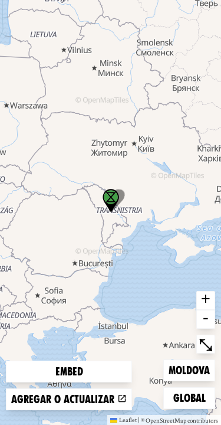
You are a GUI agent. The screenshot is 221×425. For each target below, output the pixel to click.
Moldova (189, 369)
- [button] (205, 319)
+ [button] (205, 300)
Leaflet (123, 420)
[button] (111, 200)
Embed (69, 371)
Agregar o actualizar (69, 399)
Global (192, 397)
